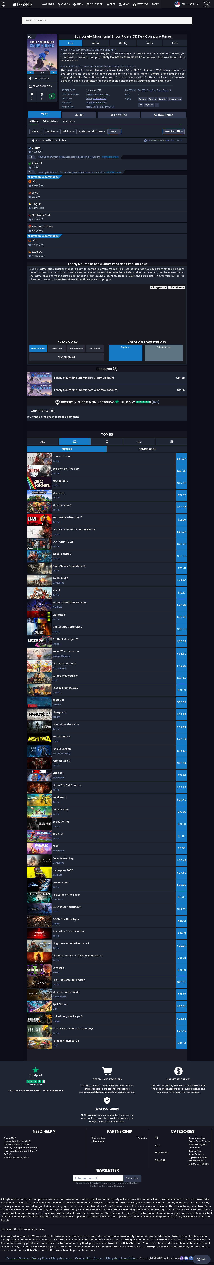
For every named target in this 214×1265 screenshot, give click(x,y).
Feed (175, 43)
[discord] (186, 1261)
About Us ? (10, 1140)
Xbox (157, 1148)
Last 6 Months (76, 351)
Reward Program (197, 1147)
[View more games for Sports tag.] (152, 100)
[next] (53, 72)
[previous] (30, 72)
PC (156, 1140)
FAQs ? (7, 1157)
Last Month (95, 351)
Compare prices (110, 157)
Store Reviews (196, 1157)
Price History (50, 121)
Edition (67, 131)
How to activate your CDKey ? (20, 1153)
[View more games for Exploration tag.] (175, 100)
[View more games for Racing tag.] (142, 100)
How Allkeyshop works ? (17, 1144)
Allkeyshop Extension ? (16, 1160)
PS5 (143, 90)
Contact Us (83, 1261)
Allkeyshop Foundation (121, 1261)
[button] (137, 196)
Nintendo (160, 1162)
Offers (34, 121)
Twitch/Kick (98, 1140)
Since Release (38, 351)
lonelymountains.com (97, 94)
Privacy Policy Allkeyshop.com (52, 1261)
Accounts (69, 121)
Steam (89, 106)
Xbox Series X (164, 90)
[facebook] (191, 1261)
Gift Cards (194, 1150)
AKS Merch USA (196, 1163)
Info (70, 43)
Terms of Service (17, 1261)
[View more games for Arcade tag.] (163, 100)
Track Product (66, 360)
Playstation (161, 1155)
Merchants (98, 1144)
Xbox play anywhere (104, 106)
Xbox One (151, 90)
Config (123, 43)
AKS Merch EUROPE (198, 1166)
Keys (113, 131)
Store (35, 131)
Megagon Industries (96, 98)
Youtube (142, 1140)
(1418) (137, 405)
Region (50, 131)
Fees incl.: (172, 131)
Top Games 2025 (197, 1160)
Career (98, 1261)
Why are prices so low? (16, 1147)
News (149, 43)
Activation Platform (91, 131)
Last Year (57, 351)
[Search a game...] (107, 20)
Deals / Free (194, 1153)
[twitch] (181, 1261)
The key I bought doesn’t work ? (21, 1150)
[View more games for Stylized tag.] (149, 106)
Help (201, 1259)
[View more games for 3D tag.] (140, 106)
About (96, 43)
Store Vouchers (196, 1140)
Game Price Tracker (199, 1144)
